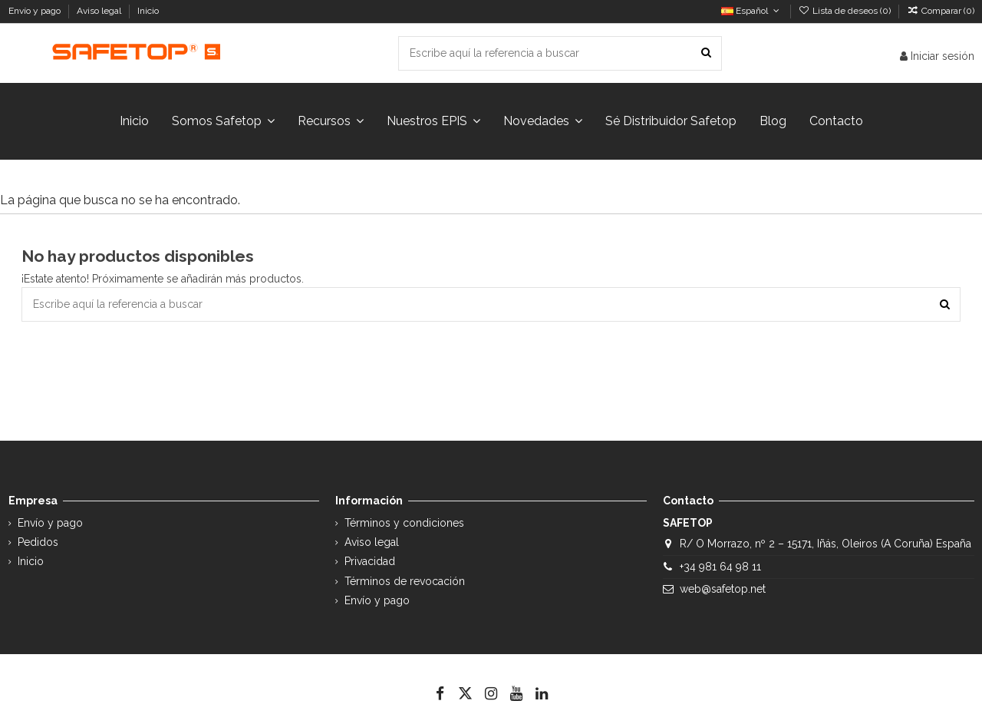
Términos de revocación (404, 581)
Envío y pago (35, 10)
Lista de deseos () (846, 10)
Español (751, 10)
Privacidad (369, 561)
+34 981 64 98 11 (720, 566)
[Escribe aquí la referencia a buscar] (706, 53)
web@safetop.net (723, 589)
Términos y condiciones (404, 523)
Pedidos (38, 542)
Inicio (148, 10)
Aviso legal (100, 10)
